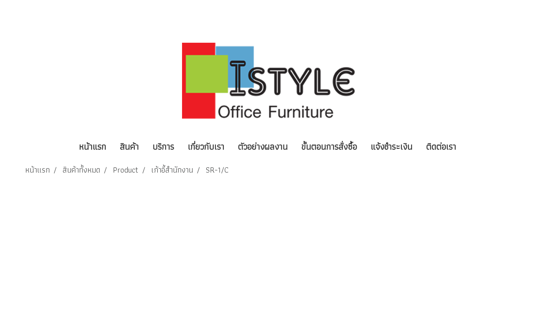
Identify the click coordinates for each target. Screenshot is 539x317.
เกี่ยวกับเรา (206, 147)
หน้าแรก (92, 147)
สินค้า (129, 147)
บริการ (163, 147)
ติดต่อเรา (441, 147)
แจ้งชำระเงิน (392, 147)
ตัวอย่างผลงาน (263, 147)
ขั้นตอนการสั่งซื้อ (329, 147)
